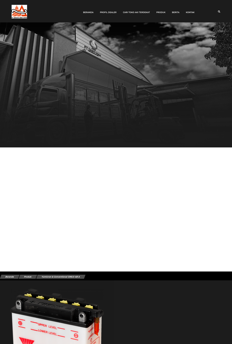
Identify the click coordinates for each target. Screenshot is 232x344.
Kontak (189, 10)
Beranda (87, 10)
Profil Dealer (107, 10)
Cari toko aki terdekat (135, 10)
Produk (159, 10)
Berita (174, 10)
